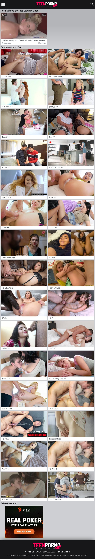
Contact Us (29, 552)
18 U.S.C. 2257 (49, 552)
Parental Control (63, 552)
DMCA (38, 552)
